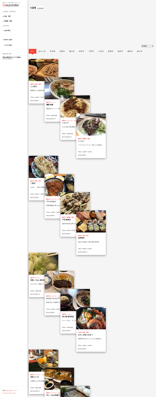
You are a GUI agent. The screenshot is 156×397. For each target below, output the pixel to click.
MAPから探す (7, 39)
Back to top (137, 359)
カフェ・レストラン (9, 11)
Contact (5, 393)
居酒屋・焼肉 (7, 21)
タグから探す (7, 45)
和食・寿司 (7, 16)
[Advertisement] (91, 26)
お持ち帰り (7, 30)
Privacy (13, 393)
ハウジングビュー (15, 58)
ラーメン (6, 26)
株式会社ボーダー (12, 390)
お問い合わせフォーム (91, 379)
